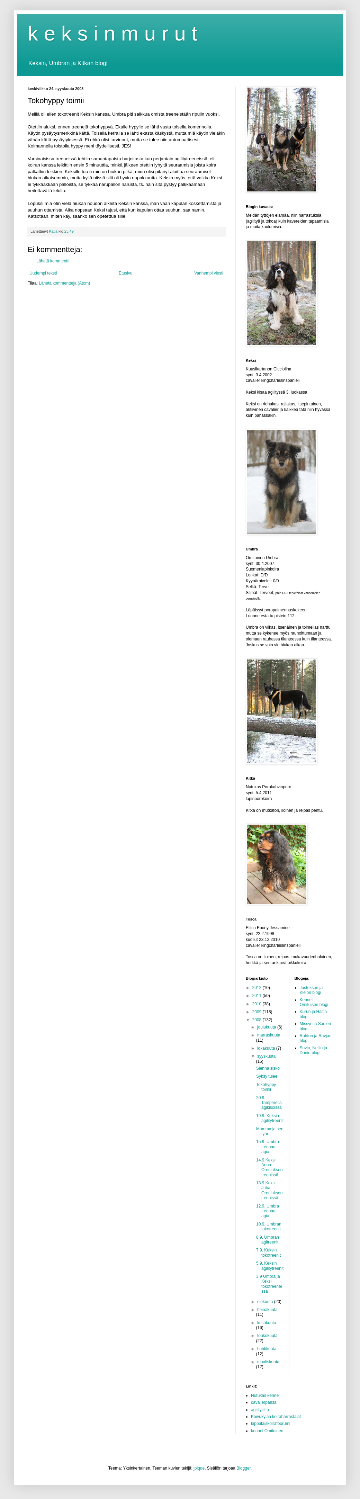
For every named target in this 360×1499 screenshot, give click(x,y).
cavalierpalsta (263, 1402)
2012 (257, 987)
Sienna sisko (268, 1068)
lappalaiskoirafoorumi (270, 1423)
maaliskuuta (268, 1361)
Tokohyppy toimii (266, 1087)
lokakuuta (266, 1048)
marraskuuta (268, 1035)
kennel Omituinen (267, 1430)
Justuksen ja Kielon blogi (311, 990)
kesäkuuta (266, 1322)
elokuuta (265, 1301)
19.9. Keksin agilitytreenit (270, 1118)
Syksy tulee (266, 1076)
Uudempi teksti (43, 273)
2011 (257, 995)
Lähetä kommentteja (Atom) (64, 283)
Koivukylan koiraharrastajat (276, 1416)
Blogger (243, 1468)
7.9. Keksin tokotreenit (268, 1252)
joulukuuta (267, 1027)
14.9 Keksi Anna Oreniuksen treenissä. (269, 1167)
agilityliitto (260, 1409)
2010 (257, 1004)
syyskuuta (266, 1056)
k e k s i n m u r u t (112, 33)
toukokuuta (267, 1335)
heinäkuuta (267, 1309)
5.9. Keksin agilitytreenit (270, 1266)
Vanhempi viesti (208, 273)
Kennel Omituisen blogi (314, 1002)
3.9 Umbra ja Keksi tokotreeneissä (269, 1284)
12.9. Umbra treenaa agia (267, 1211)
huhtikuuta (266, 1348)
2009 (257, 1011)
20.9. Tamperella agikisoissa (269, 1102)
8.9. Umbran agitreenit (267, 1240)
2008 (257, 1019)
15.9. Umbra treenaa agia (267, 1146)
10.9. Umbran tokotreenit (268, 1226)
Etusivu (125, 273)
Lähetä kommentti (52, 261)
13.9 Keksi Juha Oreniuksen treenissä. (269, 1190)
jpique (199, 1468)
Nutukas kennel (265, 1395)
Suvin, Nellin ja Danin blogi (313, 1050)
